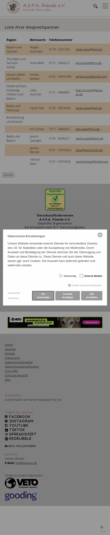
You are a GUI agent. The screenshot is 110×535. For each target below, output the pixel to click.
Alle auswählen (92, 296)
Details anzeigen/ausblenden (86, 285)
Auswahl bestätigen (67, 296)
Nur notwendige (43, 296)
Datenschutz (14, 293)
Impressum (13, 298)
